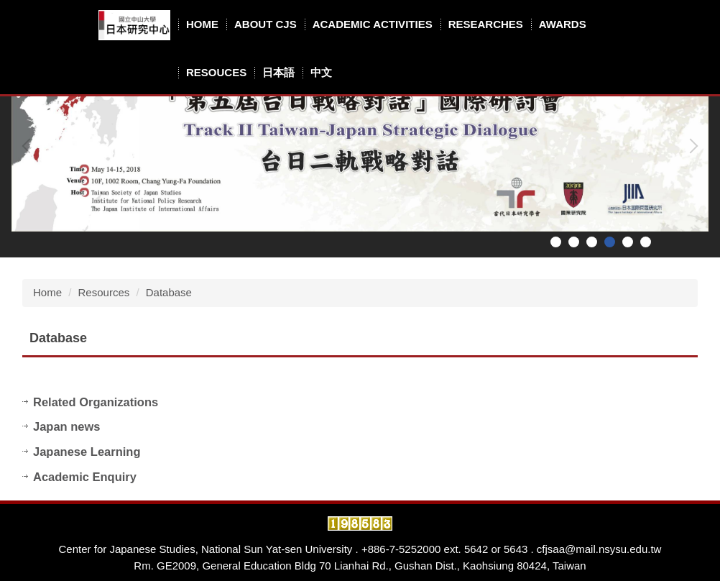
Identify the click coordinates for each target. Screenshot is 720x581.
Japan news (67, 426)
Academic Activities (373, 24)
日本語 (278, 72)
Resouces (216, 72)
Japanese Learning (86, 451)
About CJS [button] (265, 24)
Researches (485, 24)
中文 (321, 72)
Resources (104, 292)
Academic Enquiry (85, 476)
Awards (562, 24)
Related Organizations (95, 401)
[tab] (556, 242)
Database (169, 292)
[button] (29, 146)
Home (202, 24)
